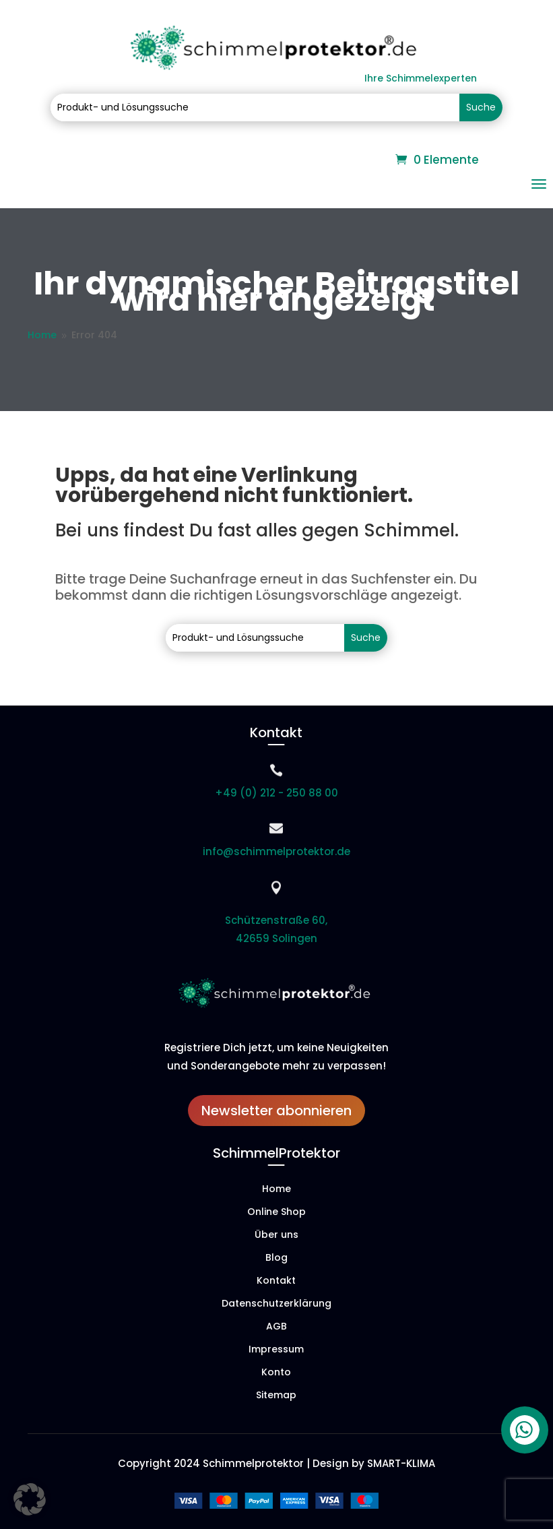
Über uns (276, 1235)
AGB (276, 1327)
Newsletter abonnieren (276, 1110)
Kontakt (276, 1281)
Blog (276, 1258)
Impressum (276, 1350)
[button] (29, 1499)
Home (276, 1189)
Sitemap (276, 1396)
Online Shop (276, 1212)
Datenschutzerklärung (276, 1304)
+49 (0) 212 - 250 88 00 (276, 793)
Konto (276, 1373)
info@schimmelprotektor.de (276, 851)
